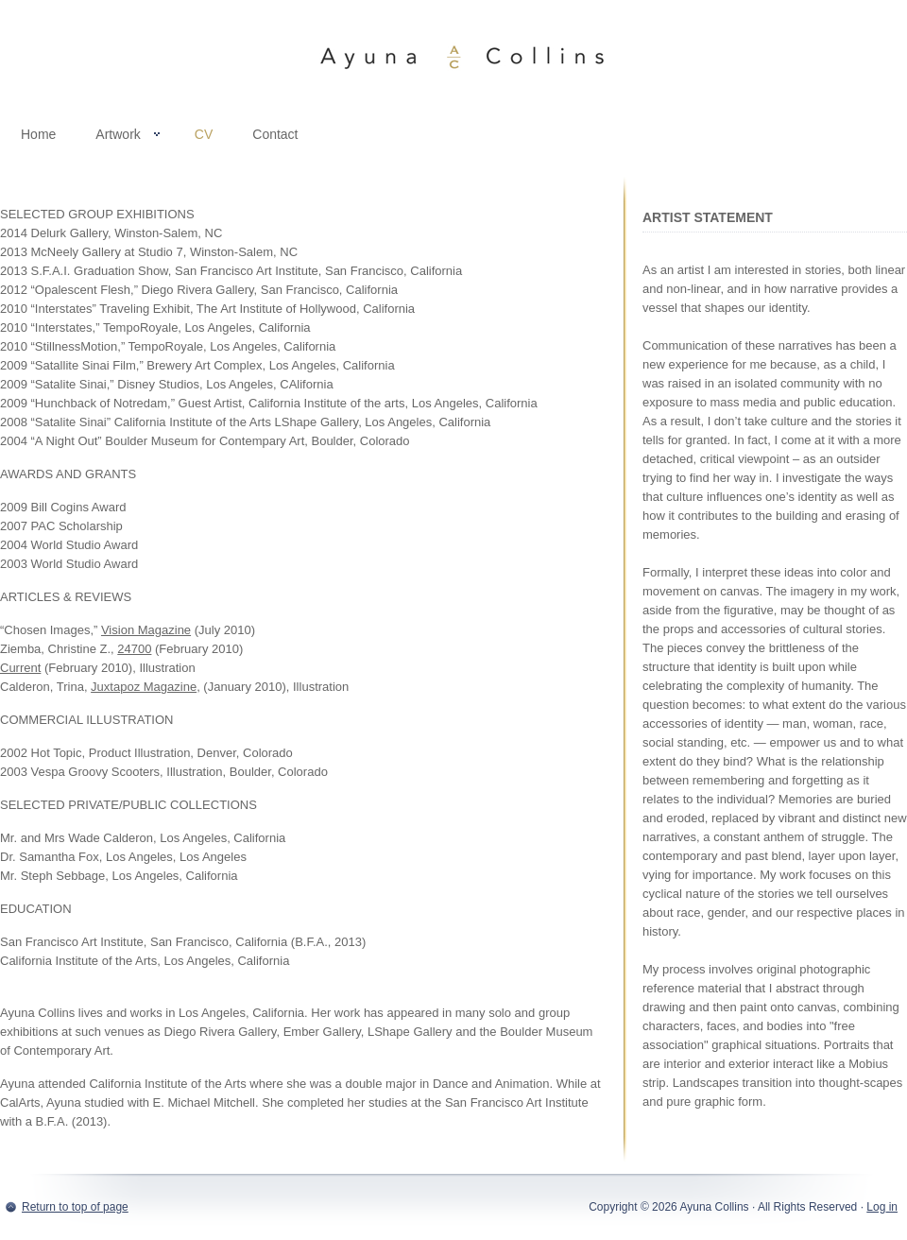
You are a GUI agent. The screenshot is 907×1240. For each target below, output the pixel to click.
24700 (134, 649)
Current (20, 668)
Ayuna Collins (453, 56)
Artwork (118, 138)
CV (204, 134)
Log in (882, 1207)
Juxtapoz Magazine (144, 687)
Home (38, 134)
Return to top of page (75, 1207)
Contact (275, 134)
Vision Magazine (146, 630)
